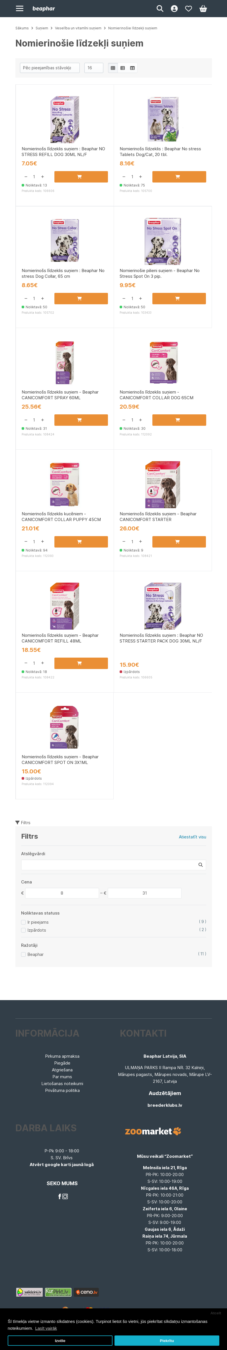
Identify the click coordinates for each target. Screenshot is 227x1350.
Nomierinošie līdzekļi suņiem (132, 28)
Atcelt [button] (215, 1313)
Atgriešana (62, 1070)
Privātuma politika (62, 1090)
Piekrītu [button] (167, 1341)
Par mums (62, 1076)
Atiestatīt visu (192, 837)
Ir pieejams (38, 922)
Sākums (22, 28)
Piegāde (62, 1063)
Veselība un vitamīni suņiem (78, 28)
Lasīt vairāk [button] (46, 1328)
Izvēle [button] (60, 1341)
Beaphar (35, 954)
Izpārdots (36, 930)
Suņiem (42, 28)
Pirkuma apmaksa (62, 1056)
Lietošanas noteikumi (62, 1083)
